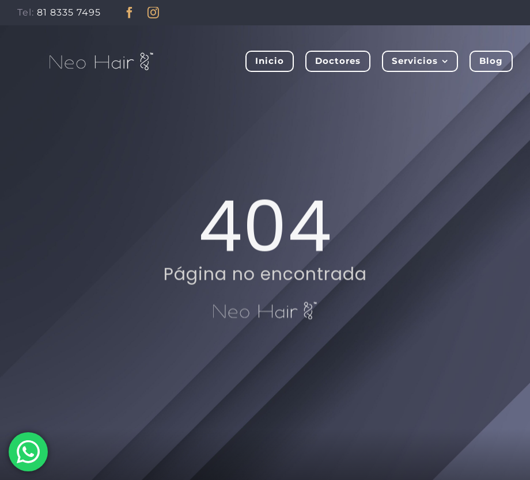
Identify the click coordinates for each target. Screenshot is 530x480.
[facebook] (130, 12)
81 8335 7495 (69, 12)
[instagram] (153, 12)
